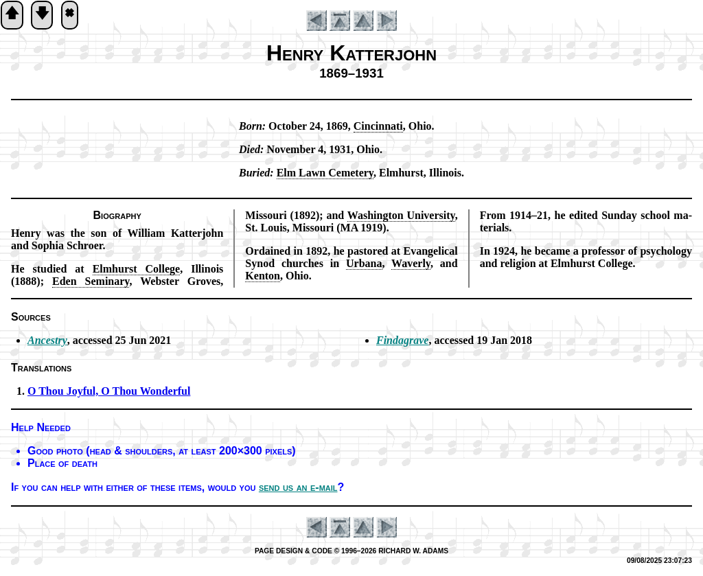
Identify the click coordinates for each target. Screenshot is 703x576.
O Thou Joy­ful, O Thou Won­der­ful (108, 391)
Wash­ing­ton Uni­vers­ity (401, 215)
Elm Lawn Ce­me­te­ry (325, 172)
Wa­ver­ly (410, 263)
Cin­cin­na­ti (378, 126)
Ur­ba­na (364, 263)
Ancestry (47, 340)
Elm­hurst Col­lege (137, 269)
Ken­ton (262, 275)
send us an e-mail (298, 487)
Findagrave (402, 340)
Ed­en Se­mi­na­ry (90, 281)
